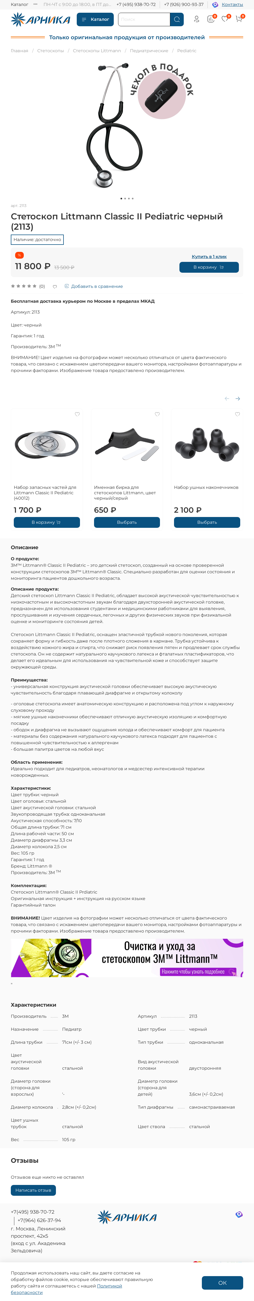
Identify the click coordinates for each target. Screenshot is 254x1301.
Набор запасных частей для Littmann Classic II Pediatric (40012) (45, 493)
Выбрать (127, 522)
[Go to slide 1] (121, 198)
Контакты (232, 4)
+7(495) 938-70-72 (32, 1212)
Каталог (19, 4)
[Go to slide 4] (132, 198)
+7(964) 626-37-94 (39, 1220)
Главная (19, 50)
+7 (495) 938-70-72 (136, 4)
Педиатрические (149, 50)
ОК (222, 1283)
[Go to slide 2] (125, 198)
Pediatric (186, 50)
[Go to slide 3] (129, 198)
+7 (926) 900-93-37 (183, 4)
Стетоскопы (50, 50)
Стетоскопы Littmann (97, 50)
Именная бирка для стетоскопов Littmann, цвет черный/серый (125, 493)
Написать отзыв (33, 1190)
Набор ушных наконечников (206, 487)
